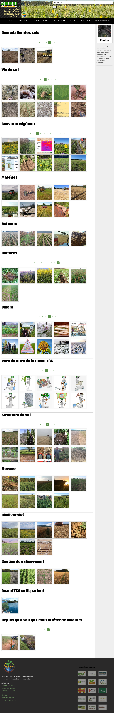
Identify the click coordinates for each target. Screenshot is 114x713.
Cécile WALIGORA (8, 688)
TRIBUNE (46, 21)
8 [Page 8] (57, 133)
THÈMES (10, 21)
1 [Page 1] (43, 42)
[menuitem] (4, 21)
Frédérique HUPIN (8, 691)
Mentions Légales (8, 697)
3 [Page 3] (51, 79)
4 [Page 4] (44, 133)
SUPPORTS (23, 21)
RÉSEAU (73, 21)
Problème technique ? (9, 700)
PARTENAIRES (86, 21)
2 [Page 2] (46, 42)
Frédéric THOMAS (8, 686)
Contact (4, 695)
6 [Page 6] (50, 133)
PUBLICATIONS (59, 21)
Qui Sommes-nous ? (102, 21)
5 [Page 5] (47, 133)
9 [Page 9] (60, 133)
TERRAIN (35, 21)
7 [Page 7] (54, 133)
